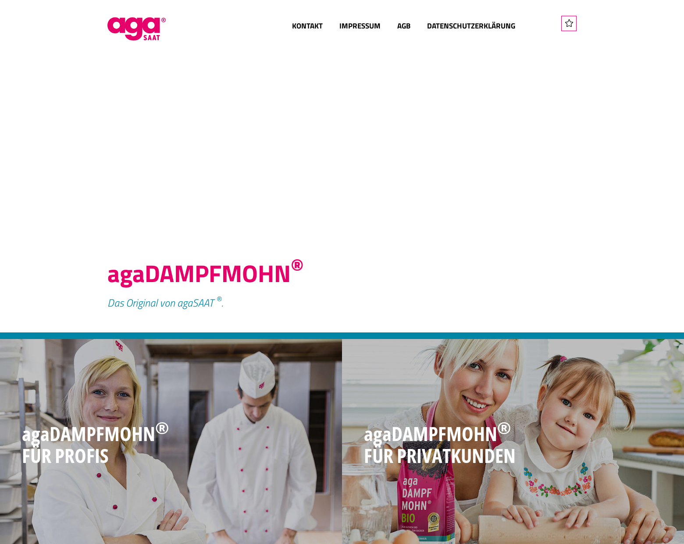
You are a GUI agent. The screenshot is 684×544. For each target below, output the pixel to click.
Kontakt (307, 25)
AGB (403, 25)
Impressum (360, 25)
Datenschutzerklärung (471, 25)
